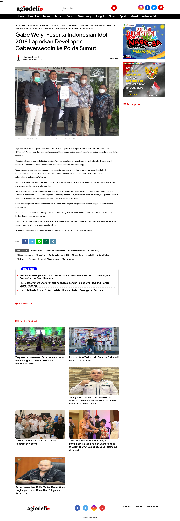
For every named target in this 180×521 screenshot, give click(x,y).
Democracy (85, 16)
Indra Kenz (25, 28)
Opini (112, 16)
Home (20, 16)
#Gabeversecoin (25, 255)
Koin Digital (43, 28)
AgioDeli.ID (20, 148)
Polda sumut (91, 28)
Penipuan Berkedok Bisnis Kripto (70, 28)
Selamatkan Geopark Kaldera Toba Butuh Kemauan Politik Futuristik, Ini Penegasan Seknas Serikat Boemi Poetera (65, 277)
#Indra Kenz (77, 255)
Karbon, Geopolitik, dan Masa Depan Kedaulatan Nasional (35, 442)
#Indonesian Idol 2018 (59, 255)
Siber (139, 506)
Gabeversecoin (85, 25)
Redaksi (127, 506)
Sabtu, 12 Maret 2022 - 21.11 (32, 60)
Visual (134, 16)
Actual (58, 16)
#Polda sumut (68, 259)
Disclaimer (151, 506)
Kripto (52, 28)
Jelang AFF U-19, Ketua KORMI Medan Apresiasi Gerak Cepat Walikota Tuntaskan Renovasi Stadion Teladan (92, 400)
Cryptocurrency (59, 25)
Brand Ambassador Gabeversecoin (36, 25)
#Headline (40, 255)
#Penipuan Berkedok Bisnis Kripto (43, 259)
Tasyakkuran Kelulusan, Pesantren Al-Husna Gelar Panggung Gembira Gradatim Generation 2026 (39, 360)
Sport (123, 16)
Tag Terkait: (22, 251)
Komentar (114, 58)
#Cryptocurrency (76, 251)
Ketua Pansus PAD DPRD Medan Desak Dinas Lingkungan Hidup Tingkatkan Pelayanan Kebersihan (40, 490)
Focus (46, 16)
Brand (70, 16)
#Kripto (20, 259)
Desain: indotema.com (90, 517)
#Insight (90, 255)
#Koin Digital (103, 255)
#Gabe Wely (93, 251)
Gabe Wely (72, 25)
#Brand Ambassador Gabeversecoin (48, 251)
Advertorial (149, 16)
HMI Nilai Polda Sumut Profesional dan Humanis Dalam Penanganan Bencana (61, 290)
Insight (100, 16)
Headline (33, 16)
